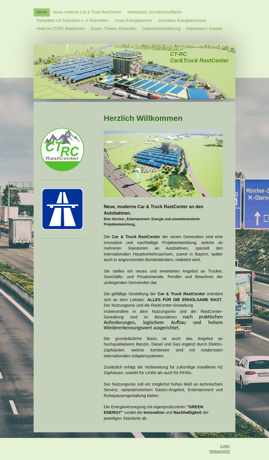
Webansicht (219, 451)
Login (225, 446)
